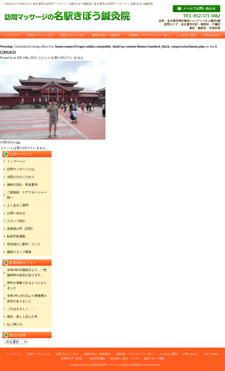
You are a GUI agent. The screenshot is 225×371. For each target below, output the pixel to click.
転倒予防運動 (16, 236)
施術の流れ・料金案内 (106, 35)
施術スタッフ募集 (19, 252)
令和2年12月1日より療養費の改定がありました (27, 298)
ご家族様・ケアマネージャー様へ (148, 35)
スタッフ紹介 (16, 221)
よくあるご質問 (186, 35)
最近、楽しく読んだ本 (22, 316)
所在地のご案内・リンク (24, 244)
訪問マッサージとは (40, 35)
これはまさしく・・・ (22, 309)
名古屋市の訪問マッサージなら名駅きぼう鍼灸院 (114, 365)
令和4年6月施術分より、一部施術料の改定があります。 (27, 272)
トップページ (12, 35)
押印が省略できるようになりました (27, 285)
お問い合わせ (211, 35)
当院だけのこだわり (72, 35)
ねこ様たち (14, 324)
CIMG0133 (8, 52)
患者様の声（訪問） (20, 228)
